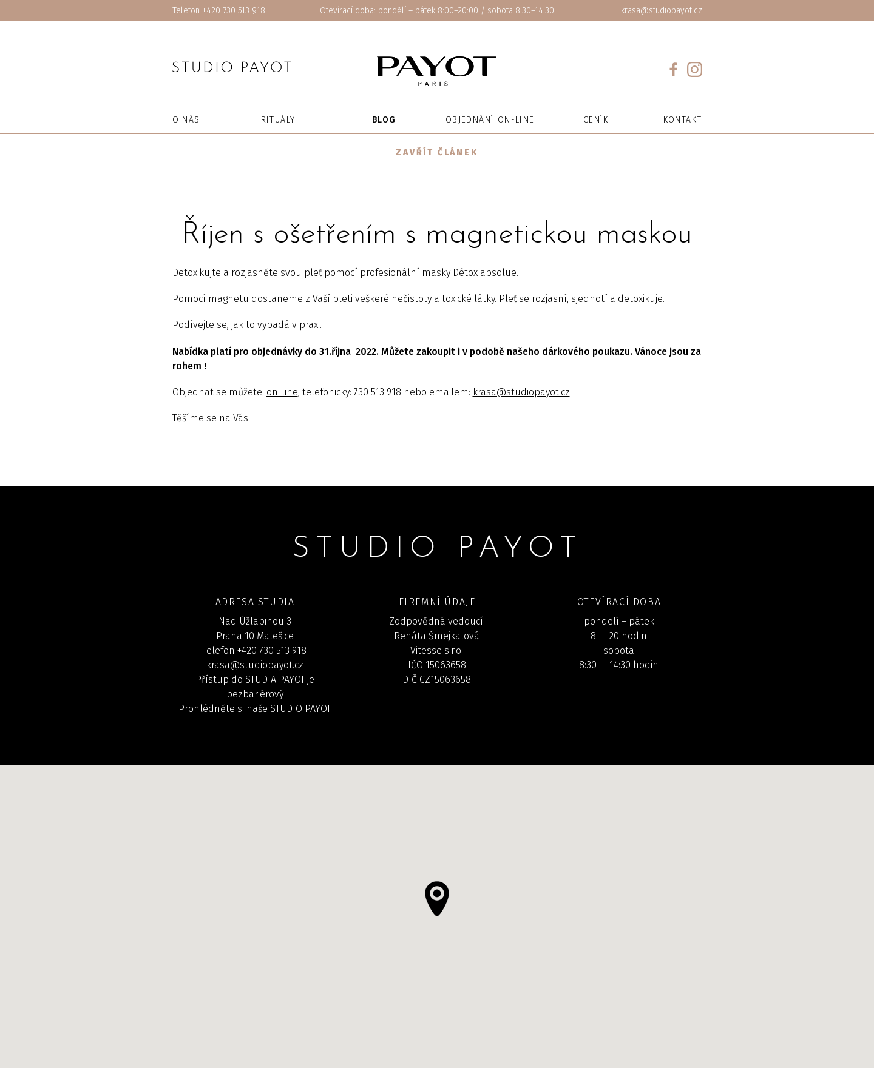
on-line (282, 392)
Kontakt (682, 120)
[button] (437, 898)
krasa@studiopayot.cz (661, 10)
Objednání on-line (490, 120)
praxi (309, 325)
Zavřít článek (437, 152)
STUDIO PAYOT (300, 708)
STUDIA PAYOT (275, 679)
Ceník (596, 120)
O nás (186, 120)
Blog (384, 120)
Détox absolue (485, 272)
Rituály (278, 120)
